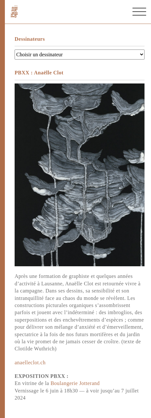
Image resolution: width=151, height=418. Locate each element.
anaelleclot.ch (30, 362)
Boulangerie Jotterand (75, 383)
